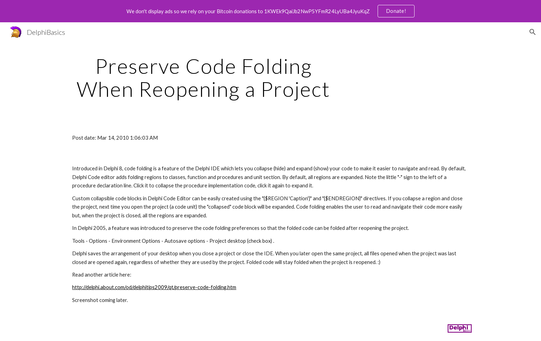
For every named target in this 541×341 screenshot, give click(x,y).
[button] (532, 32)
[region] (270, 11)
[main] (203, 77)
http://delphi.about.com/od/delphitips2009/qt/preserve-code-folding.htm (154, 287)
